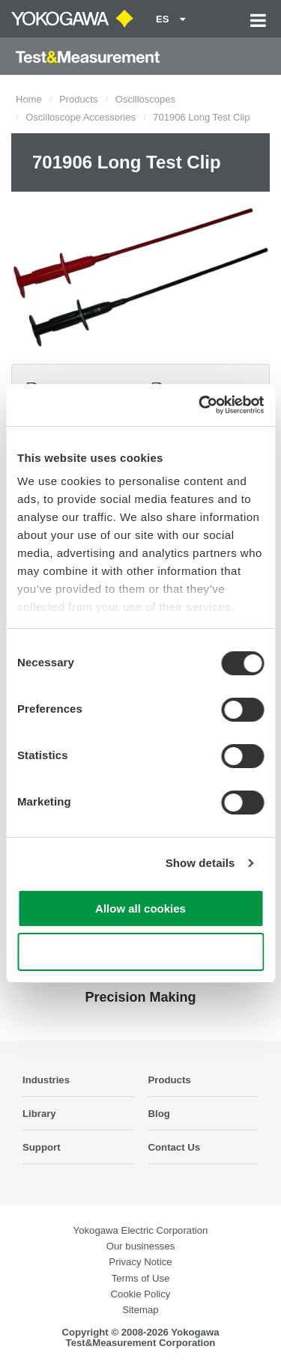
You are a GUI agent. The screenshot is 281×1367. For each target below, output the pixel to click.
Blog (159, 1113)
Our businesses (140, 1246)
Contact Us (174, 1147)
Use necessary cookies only (140, 952)
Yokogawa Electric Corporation (140, 1230)
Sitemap (140, 1309)
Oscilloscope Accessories (80, 117)
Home (29, 99)
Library (39, 1113)
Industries (46, 1080)
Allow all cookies (140, 908)
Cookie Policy (141, 1294)
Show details (200, 862)
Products (78, 99)
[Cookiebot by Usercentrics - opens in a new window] (200, 405)
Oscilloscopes (145, 99)
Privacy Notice (140, 1261)
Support (41, 1147)
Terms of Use (141, 1278)
